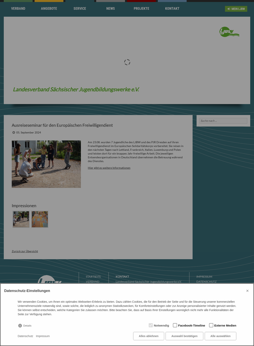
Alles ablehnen (149, 336)
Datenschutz (25, 336)
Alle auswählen (220, 336)
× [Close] (247, 290)
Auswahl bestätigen (184, 336)
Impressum (43, 336)
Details (27, 325)
